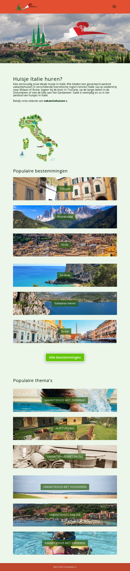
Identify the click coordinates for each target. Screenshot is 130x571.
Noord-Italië (65, 217)
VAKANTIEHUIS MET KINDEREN (65, 543)
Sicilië (64, 245)
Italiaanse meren (65, 303)
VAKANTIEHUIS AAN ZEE (65, 515)
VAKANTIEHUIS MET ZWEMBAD (65, 400)
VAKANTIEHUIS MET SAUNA (65, 456)
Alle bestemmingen (65, 357)
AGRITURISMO (65, 428)
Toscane (65, 189)
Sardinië (65, 275)
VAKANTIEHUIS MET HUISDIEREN (64, 487)
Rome (65, 331)
